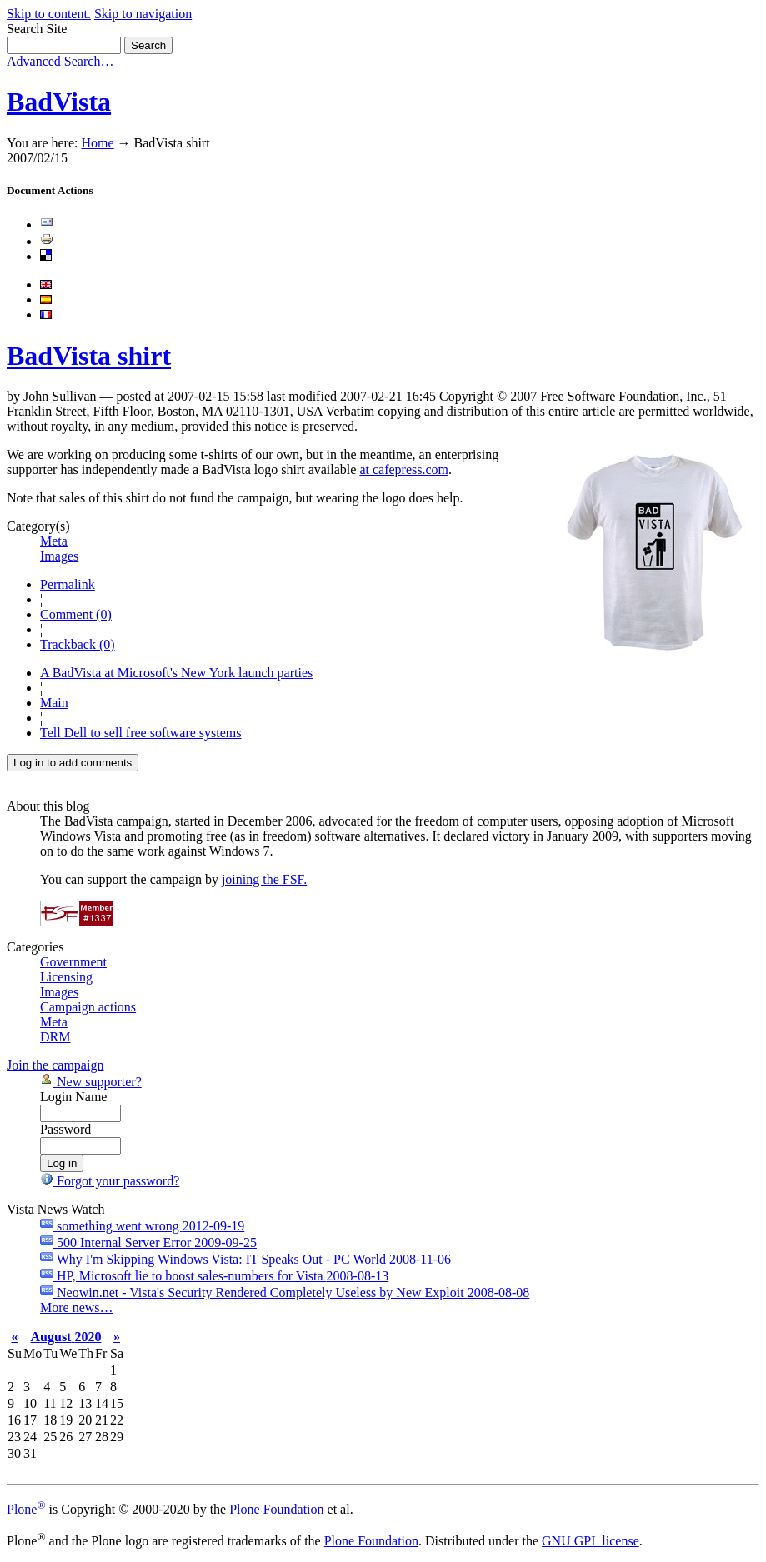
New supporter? (91, 1082)
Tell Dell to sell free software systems (140, 733)
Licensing (66, 977)
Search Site (37, 29)
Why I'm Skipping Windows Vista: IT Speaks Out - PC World (245, 1259)
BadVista (59, 102)
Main (54, 703)
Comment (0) (76, 614)
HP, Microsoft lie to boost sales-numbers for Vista (214, 1276)
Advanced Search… (60, 61)
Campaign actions (88, 1007)
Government (73, 962)
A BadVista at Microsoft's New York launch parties (176, 673)
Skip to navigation (143, 14)
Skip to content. (49, 14)
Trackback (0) (77, 644)
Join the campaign (55, 1065)
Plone (26, 1509)
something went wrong (142, 1226)
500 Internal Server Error (148, 1242)
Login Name (73, 1097)
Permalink (67, 584)
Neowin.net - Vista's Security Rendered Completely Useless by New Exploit (284, 1292)
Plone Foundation (276, 1509)
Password (65, 1129)
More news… (76, 1307)
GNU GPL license (590, 1541)
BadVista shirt (89, 356)
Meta (54, 541)
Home (97, 143)
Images (59, 556)
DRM (55, 1037)
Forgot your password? (109, 1181)
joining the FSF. (264, 879)
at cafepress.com (403, 469)
